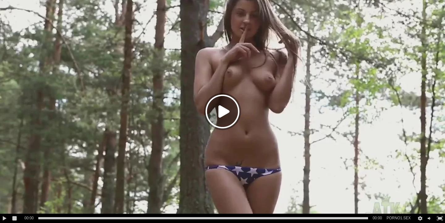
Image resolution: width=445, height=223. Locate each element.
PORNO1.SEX (399, 218)
